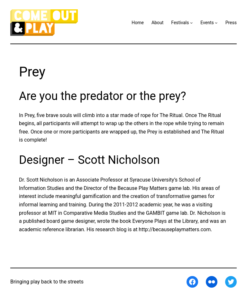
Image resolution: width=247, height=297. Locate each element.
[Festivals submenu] (191, 22)
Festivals (180, 22)
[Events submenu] (216, 22)
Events (207, 22)
